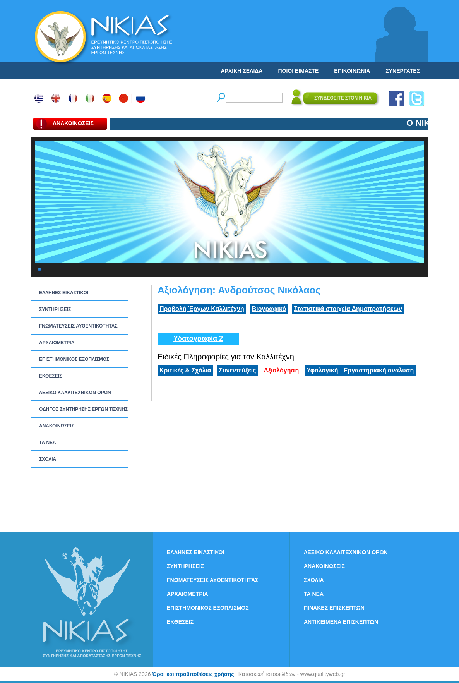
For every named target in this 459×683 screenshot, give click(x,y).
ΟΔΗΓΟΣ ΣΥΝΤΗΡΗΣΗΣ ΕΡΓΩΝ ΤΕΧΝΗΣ (83, 409)
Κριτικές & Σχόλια (185, 370)
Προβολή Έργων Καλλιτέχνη (201, 308)
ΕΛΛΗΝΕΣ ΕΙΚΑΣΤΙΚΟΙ (63, 292)
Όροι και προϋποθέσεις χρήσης (193, 674)
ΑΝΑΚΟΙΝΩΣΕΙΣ (56, 426)
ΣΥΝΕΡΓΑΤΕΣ (402, 71)
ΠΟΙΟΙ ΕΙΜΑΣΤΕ (298, 71)
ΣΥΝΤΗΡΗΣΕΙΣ (55, 309)
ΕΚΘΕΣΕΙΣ (50, 376)
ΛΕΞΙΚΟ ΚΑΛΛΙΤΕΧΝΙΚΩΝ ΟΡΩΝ (75, 392)
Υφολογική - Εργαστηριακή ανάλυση (360, 370)
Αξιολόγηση (281, 370)
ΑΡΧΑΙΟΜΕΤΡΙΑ (56, 342)
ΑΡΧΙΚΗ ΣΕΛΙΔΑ (242, 71)
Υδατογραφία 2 (198, 338)
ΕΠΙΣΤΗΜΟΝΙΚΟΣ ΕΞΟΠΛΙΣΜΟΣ (74, 359)
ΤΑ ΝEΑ (47, 442)
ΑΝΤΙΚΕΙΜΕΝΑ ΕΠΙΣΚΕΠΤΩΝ (341, 622)
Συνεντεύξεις (237, 370)
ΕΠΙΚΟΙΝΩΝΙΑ (352, 71)
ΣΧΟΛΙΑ (47, 459)
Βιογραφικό (269, 308)
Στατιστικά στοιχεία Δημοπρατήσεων (348, 308)
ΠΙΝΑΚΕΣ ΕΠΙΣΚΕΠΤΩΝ (334, 608)
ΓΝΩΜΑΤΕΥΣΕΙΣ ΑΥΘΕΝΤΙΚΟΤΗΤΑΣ (78, 326)
